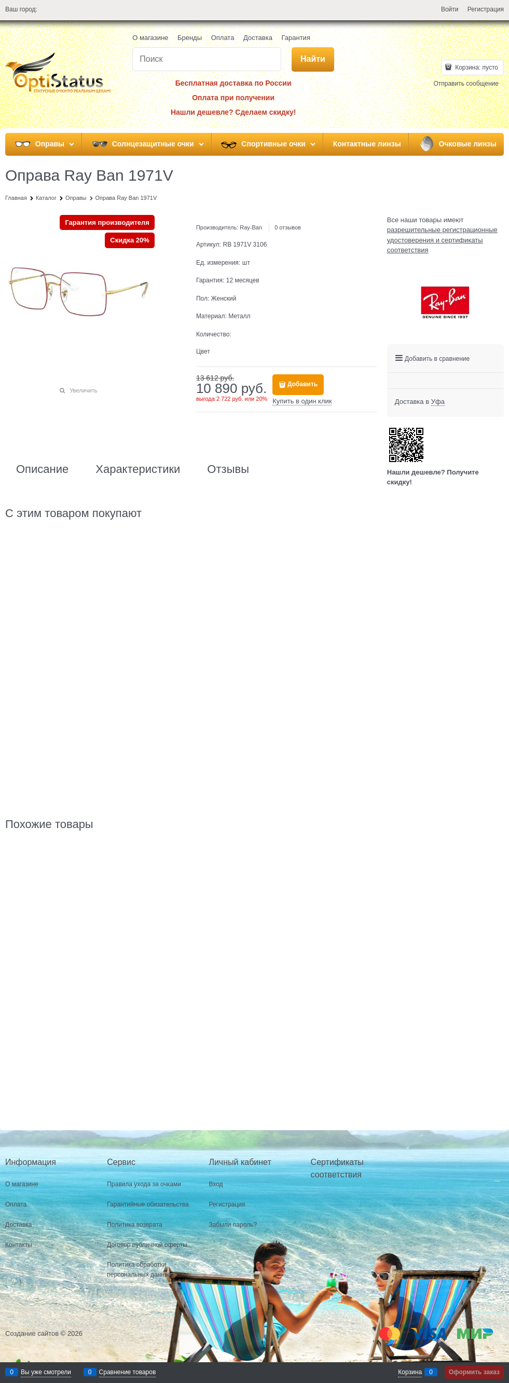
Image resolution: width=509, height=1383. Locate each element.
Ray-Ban (251, 227)
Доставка (257, 38)
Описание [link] (42, 469)
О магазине (150, 38)
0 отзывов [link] (287, 227)
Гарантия (295, 38)
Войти (450, 9)
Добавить (302, 384)
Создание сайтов (32, 1333)
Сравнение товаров (127, 1372)
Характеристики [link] (137, 469)
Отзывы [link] (228, 469)
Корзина (410, 1372)
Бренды (189, 38)
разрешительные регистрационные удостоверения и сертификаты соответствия (442, 240)
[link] (438, 402)
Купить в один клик (302, 401)
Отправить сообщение (466, 83)
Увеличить (83, 390)
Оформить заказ (474, 1372)
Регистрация (485, 9)
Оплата (223, 38)
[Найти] (313, 59)
